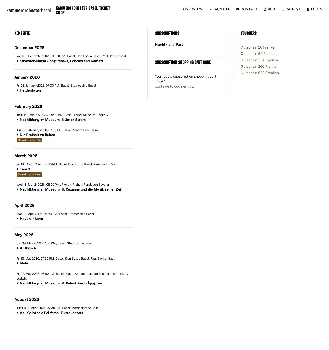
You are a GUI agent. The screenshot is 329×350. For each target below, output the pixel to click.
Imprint (292, 9)
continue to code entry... (174, 86)
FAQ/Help (219, 9)
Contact (246, 9)
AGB (269, 9)
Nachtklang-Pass (169, 44)
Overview (192, 9)
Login (314, 9)
